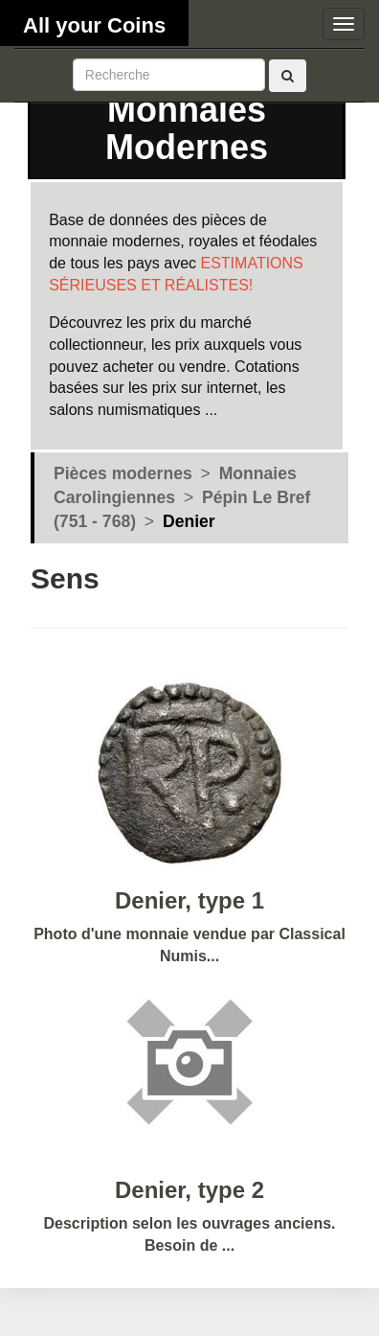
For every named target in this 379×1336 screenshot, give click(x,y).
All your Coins (94, 25)
